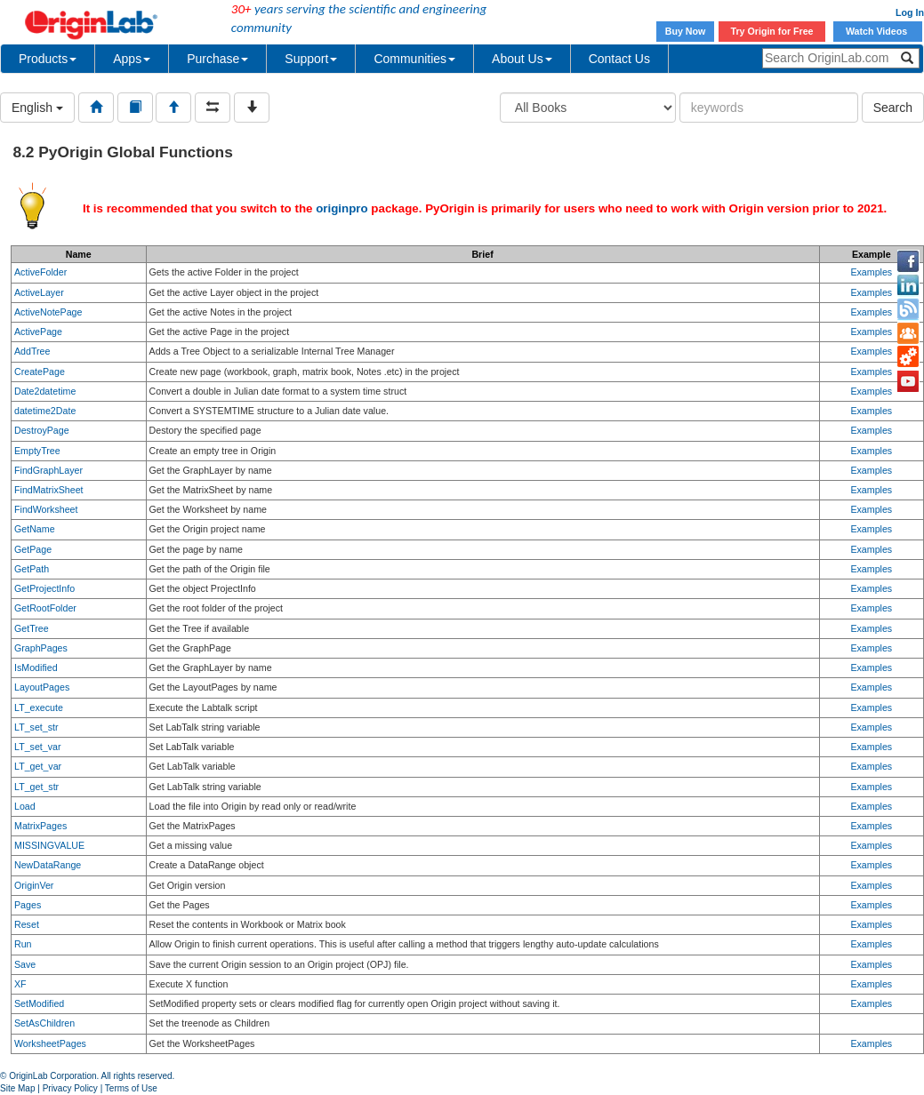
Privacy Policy (70, 1088)
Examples (871, 272)
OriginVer (33, 885)
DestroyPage (41, 430)
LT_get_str (36, 786)
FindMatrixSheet (49, 489)
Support (311, 59)
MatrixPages (40, 825)
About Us (522, 59)
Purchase (217, 59)
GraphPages (41, 648)
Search (892, 107)
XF (20, 984)
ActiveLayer (39, 292)
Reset (26, 924)
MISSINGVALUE (49, 845)
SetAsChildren (44, 1023)
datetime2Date (45, 410)
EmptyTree (37, 450)
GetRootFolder (45, 608)
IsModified (36, 667)
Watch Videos (878, 31)
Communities (414, 59)
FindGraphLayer (48, 470)
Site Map (17, 1088)
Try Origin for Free (772, 31)
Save (25, 964)
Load (25, 806)
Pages (27, 904)
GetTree (31, 628)
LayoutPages (41, 687)
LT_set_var (37, 746)
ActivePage (38, 331)
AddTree (32, 351)
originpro (342, 208)
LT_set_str (36, 727)
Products (47, 59)
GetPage (33, 549)
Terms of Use (131, 1088)
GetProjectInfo (44, 588)
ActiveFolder (40, 272)
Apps (131, 59)
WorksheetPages (50, 1043)
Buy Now (685, 31)
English (37, 107)
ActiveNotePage (48, 312)
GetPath (31, 568)
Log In (910, 12)
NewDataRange (47, 864)
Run (23, 944)
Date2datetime (45, 391)
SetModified (39, 1003)
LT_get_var (37, 766)
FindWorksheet (45, 509)
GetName (34, 529)
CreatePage (39, 371)
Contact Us (619, 59)
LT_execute (38, 707)
